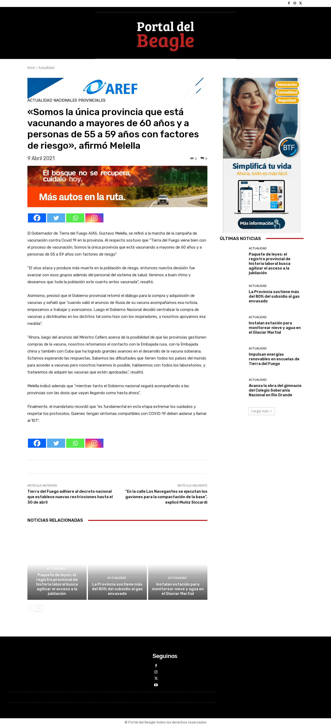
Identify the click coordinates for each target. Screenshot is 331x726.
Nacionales (65, 100)
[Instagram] (94, 217)
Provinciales (92, 100)
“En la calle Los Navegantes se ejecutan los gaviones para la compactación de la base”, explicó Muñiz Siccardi (166, 497)
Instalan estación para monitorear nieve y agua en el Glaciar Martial (178, 589)
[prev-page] (30, 608)
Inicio (31, 67)
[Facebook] (37, 217)
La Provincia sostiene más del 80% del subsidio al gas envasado (117, 589)
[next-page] (39, 608)
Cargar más (261, 411)
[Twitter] (56, 217)
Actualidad (46, 67)
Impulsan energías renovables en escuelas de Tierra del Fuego (274, 359)
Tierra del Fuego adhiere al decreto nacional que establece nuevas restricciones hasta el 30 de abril (70, 497)
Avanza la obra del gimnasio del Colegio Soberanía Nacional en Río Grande (275, 390)
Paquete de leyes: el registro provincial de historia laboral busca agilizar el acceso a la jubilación (57, 584)
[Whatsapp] (75, 217)
